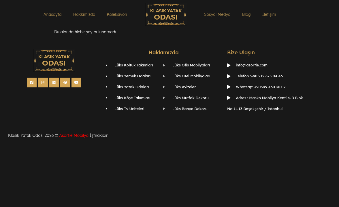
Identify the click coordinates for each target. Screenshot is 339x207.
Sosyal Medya (217, 14)
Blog (246, 14)
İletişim (269, 14)
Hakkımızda (84, 14)
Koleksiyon (117, 14)
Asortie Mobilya (73, 135)
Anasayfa (53, 14)
